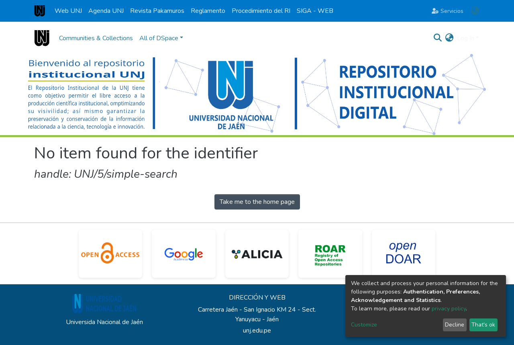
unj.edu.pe (257, 330)
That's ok (483, 325)
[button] (475, 11)
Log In (465, 38)
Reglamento (208, 10)
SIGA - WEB (315, 10)
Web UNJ (68, 10)
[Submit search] (438, 38)
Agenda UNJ (106, 10)
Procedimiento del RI (261, 10)
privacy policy (449, 308)
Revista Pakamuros (157, 10)
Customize (364, 325)
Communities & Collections (96, 38)
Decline (454, 325)
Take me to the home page (257, 201)
